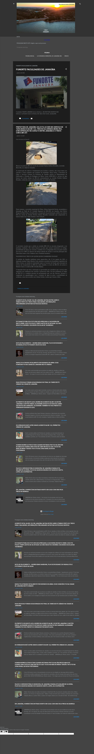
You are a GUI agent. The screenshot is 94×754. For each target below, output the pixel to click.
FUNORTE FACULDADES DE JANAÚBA (35, 69)
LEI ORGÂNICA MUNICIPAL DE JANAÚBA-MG (49, 56)
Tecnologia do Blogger (47, 511)
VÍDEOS (66, 56)
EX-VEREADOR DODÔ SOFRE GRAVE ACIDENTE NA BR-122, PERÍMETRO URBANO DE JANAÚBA (44, 645)
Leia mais (64, 317)
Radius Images (51, 514)
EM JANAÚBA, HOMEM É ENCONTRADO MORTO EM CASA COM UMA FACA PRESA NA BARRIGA (45, 704)
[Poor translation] (5, 731)
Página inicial (30, 56)
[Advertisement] (76, 84)
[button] (66, 69)
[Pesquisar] (80, 4)
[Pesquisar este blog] (47, 47)
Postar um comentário (23, 288)
